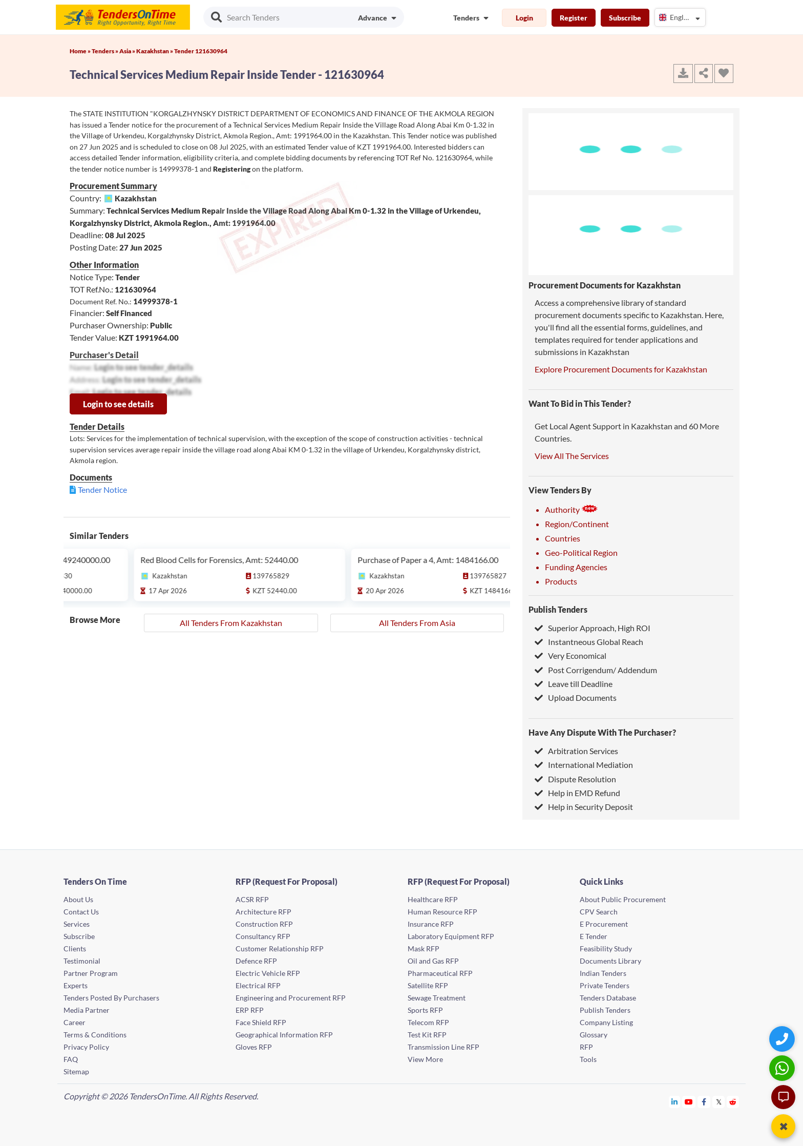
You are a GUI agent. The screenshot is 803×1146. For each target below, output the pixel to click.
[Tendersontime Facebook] (704, 1101)
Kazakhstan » (155, 51)
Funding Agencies (576, 567)
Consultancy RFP (263, 936)
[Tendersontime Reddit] (733, 1101)
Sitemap (76, 1071)
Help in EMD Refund (577, 793)
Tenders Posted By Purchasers (111, 997)
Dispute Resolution (575, 779)
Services (77, 924)
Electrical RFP (258, 985)
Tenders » (105, 51)
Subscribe (625, 17)
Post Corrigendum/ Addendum (596, 670)
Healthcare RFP (433, 899)
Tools (588, 1059)
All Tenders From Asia (417, 623)
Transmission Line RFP (443, 1047)
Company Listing (606, 1022)
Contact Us (81, 911)
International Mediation (584, 764)
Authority (571, 509)
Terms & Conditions (95, 1034)
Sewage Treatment (437, 997)
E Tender (593, 936)
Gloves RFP (254, 1047)
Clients (75, 948)
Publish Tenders (558, 609)
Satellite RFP (428, 985)
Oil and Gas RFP (433, 960)
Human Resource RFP (442, 911)
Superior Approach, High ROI (592, 628)
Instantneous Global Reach (589, 642)
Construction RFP (264, 924)
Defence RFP (256, 960)
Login (524, 17)
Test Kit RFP (427, 1034)
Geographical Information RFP (284, 1034)
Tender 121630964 (200, 51)
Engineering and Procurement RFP (291, 997)
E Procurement (604, 924)
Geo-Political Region (581, 552)
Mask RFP (423, 948)
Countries (562, 538)
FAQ (71, 1059)
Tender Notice (102, 489)
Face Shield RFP (261, 1022)
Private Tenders (604, 985)
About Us (78, 899)
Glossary (593, 1034)
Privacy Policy (86, 1047)
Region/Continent (577, 524)
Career (75, 1022)
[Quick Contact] (783, 1039)
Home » (81, 51)
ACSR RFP (252, 899)
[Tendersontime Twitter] (718, 1101)
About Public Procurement (623, 899)
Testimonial (82, 960)
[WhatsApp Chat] (783, 1068)
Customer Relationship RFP (280, 948)
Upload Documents (576, 697)
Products (561, 581)
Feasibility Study (606, 948)
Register (573, 17)
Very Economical (570, 655)
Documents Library (610, 960)
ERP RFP (250, 1010)
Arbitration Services (576, 751)
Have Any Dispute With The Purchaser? (602, 732)
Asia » (127, 51)
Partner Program (91, 973)
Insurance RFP (431, 924)
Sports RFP (425, 1010)
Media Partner (87, 1010)
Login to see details (118, 404)
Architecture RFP (263, 911)
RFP (586, 1047)
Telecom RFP (428, 1022)
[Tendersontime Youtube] (689, 1101)
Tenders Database (608, 997)
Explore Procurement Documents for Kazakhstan (621, 369)
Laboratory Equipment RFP (451, 936)
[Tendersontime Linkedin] (675, 1101)
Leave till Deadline (573, 684)
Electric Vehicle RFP (268, 973)
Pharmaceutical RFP (440, 973)
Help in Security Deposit (584, 806)
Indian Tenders (603, 973)
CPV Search (599, 911)
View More (425, 1059)
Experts (76, 985)
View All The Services (572, 456)
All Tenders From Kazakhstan (231, 623)
